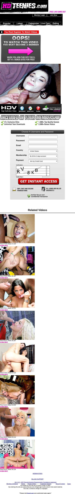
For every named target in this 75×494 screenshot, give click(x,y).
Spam (69, 484)
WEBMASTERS (37, 473)
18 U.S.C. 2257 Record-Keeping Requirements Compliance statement (35, 482)
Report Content (60, 484)
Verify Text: (19, 177)
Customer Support (45, 484)
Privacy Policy (32, 484)
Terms (23, 484)
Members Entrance (12, 484)
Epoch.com (30, 493)
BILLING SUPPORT (37, 479)
